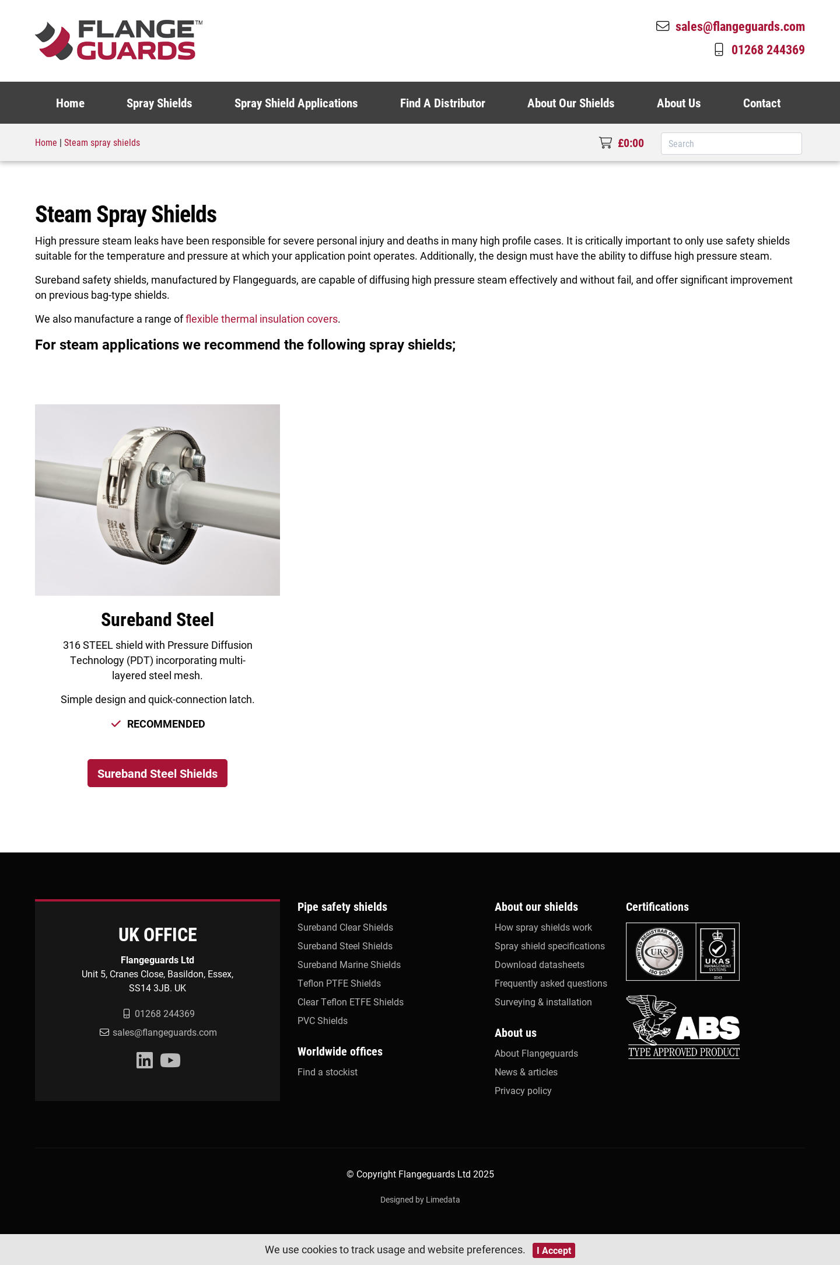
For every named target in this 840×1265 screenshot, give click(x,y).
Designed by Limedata (420, 1199)
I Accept (554, 1250)
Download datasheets (539, 964)
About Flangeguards (536, 1053)
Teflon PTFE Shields (339, 983)
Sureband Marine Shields (349, 964)
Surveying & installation (543, 1001)
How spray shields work (543, 927)
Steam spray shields (102, 142)
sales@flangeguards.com (729, 25)
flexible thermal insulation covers (262, 319)
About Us (679, 103)
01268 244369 (757, 49)
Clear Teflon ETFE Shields (351, 1001)
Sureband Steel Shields (157, 773)
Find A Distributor (442, 103)
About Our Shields (571, 103)
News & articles (526, 1071)
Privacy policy (523, 1090)
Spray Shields (159, 103)
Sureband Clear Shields (345, 927)
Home (70, 103)
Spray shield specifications (550, 945)
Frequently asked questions (551, 983)
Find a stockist (328, 1071)
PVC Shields (323, 1020)
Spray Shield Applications (296, 103)
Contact (761, 103)
